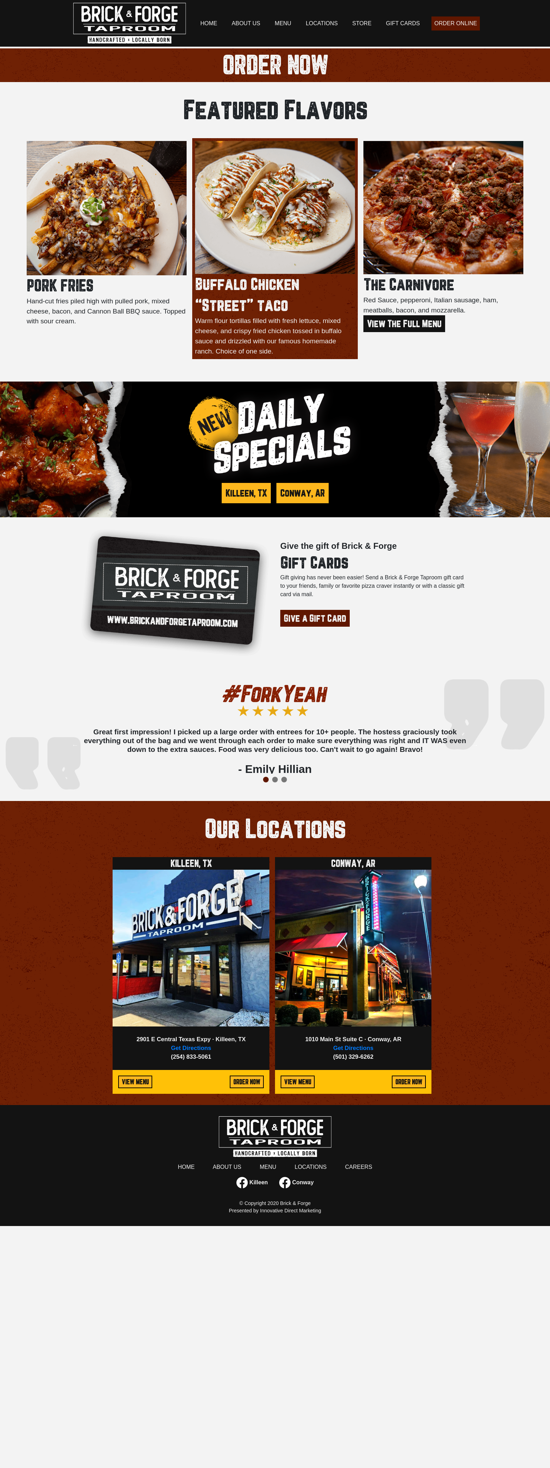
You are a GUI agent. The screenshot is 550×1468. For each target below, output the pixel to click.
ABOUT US (246, 23)
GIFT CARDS (403, 23)
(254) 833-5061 (191, 1299)
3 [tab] (280, 271)
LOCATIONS (322, 23)
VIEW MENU (135, 1324)
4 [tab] (289, 271)
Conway (296, 1424)
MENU (283, 23)
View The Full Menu (404, 566)
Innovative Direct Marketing (290, 1452)
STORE (361, 23)
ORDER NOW (275, 307)
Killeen (252, 1424)
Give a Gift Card (315, 860)
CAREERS (358, 1409)
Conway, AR (302, 735)
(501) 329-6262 (353, 1299)
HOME (208, 23)
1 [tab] (262, 271)
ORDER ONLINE (455, 23)
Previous (75, 986)
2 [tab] (271, 271)
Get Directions (191, 1290)
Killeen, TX (246, 735)
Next (474, 986)
